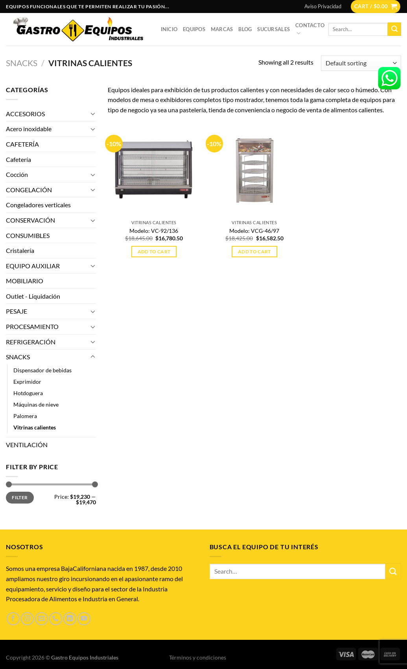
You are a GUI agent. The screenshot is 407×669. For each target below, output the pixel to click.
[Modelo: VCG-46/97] (254, 169)
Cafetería (18, 159)
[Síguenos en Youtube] (83, 618)
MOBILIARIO (24, 280)
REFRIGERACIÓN (30, 342)
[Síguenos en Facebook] (13, 618)
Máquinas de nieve (36, 404)
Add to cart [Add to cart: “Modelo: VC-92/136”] (154, 251)
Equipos (194, 29)
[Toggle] (93, 113)
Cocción (17, 174)
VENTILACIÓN (27, 444)
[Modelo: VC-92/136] (154, 169)
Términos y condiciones (197, 657)
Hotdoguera (28, 393)
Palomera (25, 416)
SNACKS (21, 63)
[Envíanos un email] (41, 618)
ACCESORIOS (25, 113)
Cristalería (20, 250)
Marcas (222, 29)
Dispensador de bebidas (42, 370)
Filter (20, 497)
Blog (245, 29)
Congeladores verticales (38, 204)
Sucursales (273, 29)
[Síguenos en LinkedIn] (69, 618)
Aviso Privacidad (322, 6)
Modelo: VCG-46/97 (254, 230)
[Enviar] (394, 29)
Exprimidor (27, 381)
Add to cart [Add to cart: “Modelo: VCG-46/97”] (254, 251)
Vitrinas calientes (34, 427)
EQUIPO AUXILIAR (33, 265)
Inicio (169, 29)
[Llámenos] (55, 618)
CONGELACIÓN (29, 189)
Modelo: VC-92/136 (153, 230)
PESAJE (16, 311)
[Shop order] (361, 63)
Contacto (309, 29)
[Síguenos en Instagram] (27, 618)
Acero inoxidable (29, 128)
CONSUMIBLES (28, 235)
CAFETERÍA (22, 144)
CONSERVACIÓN (30, 220)
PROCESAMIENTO (32, 326)
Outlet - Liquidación (33, 296)
